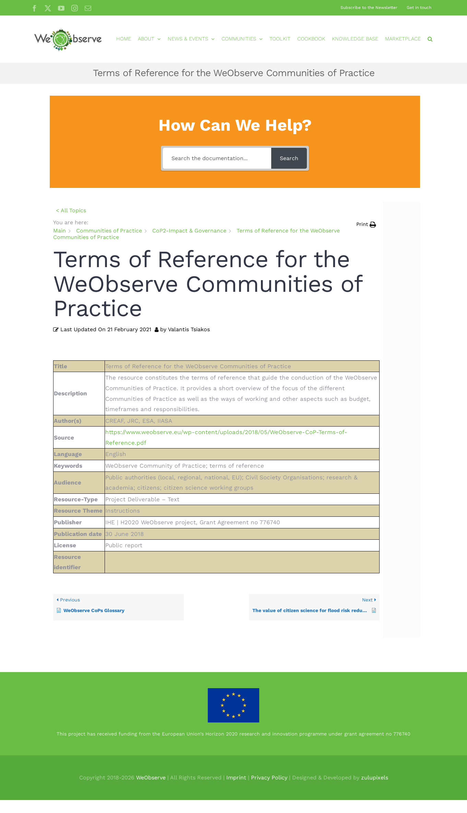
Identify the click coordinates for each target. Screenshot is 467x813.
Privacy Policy (269, 777)
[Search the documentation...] (217, 158)
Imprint (236, 777)
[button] (430, 38)
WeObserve (151, 777)
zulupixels (374, 777)
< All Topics (71, 210)
